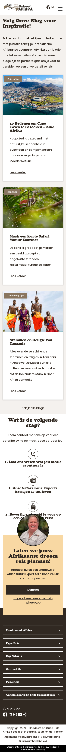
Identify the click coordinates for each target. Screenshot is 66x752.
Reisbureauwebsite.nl (47, 747)
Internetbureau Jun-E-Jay (33, 749)
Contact (33, 590)
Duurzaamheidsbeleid (33, 741)
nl (50, 7)
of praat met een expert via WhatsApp (33, 600)
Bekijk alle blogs (33, 408)
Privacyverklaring (49, 737)
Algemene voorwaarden (20, 737)
